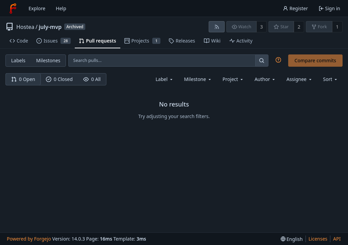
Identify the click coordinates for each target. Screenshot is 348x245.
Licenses (318, 238)
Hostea (25, 26)
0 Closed (59, 79)
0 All (92, 79)
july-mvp (50, 26)
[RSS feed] (217, 26)
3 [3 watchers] (261, 26)
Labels (18, 60)
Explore (37, 8)
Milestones (48, 60)
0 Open (23, 79)
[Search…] (261, 60)
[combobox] (164, 79)
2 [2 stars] (299, 26)
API (337, 238)
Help (61, 8)
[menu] (331, 79)
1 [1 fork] (337, 26)
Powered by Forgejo (29, 238)
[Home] (12, 8)
